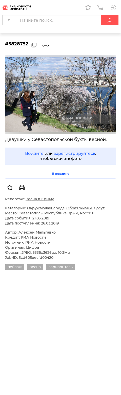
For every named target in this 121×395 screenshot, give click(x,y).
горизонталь (61, 267)
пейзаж (15, 267)
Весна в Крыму (40, 199)
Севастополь (30, 213)
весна (35, 267)
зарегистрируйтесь (74, 153)
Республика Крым (61, 213)
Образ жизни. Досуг (85, 208)
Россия (87, 213)
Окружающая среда (46, 208)
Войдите (34, 153)
